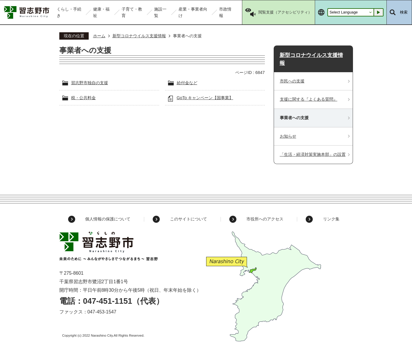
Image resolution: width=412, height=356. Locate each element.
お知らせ (288, 136)
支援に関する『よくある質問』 (308, 99)
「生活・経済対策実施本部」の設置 (313, 154)
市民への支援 (292, 81)
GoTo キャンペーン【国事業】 (205, 97)
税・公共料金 (83, 97)
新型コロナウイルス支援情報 (139, 35)
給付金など (187, 82)
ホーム (99, 35)
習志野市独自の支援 (89, 82)
